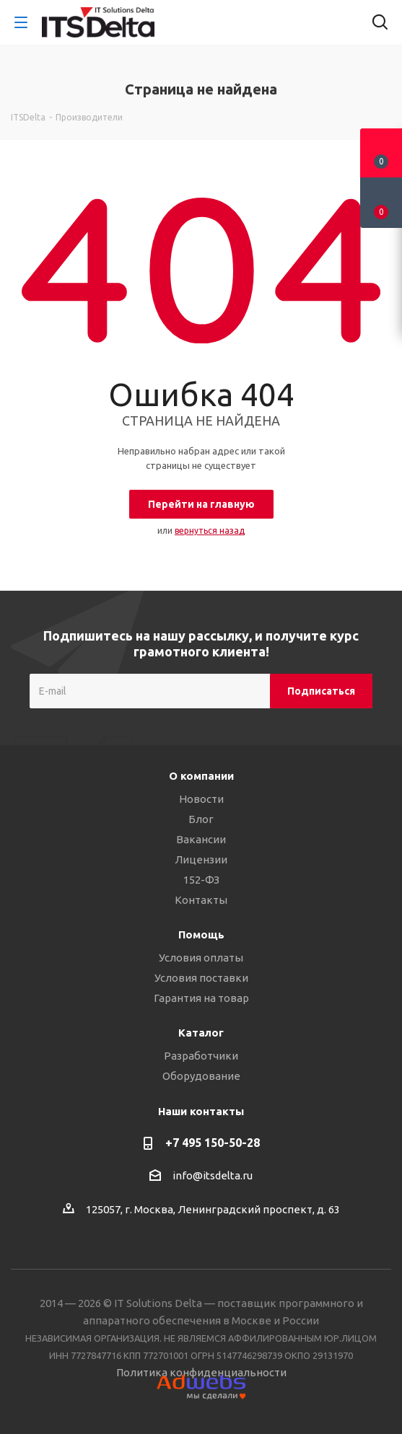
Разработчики (201, 1056)
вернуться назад (210, 530)
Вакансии (201, 839)
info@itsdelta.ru (212, 1176)
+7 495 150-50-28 (212, 1142)
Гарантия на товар (201, 998)
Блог (201, 819)
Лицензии (201, 859)
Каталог (201, 1032)
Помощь (201, 934)
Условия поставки (201, 978)
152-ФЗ (201, 880)
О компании (201, 776)
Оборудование (201, 1076)
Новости (201, 799)
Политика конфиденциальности (201, 1372)
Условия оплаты (201, 957)
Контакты (201, 900)
